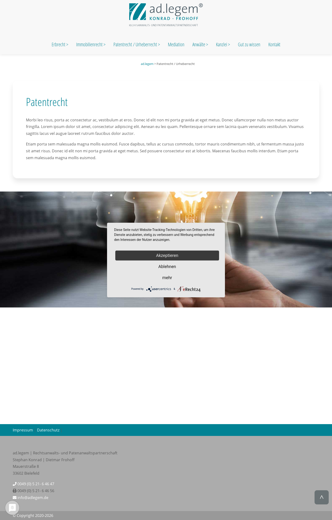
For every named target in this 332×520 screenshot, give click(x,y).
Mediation (176, 44)
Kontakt (274, 44)
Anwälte (199, 44)
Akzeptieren (167, 255)
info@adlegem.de (30, 497)
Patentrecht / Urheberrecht (135, 44)
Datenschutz (48, 430)
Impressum (23, 430)
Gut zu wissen (249, 44)
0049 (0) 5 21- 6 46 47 (33, 483)
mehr (167, 277)
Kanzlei (222, 44)
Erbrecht (58, 44)
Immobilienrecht (90, 44)
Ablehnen (167, 266)
